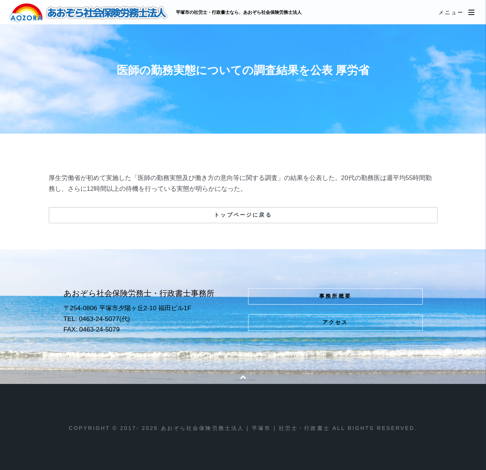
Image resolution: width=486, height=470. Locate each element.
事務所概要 (335, 296)
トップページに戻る (243, 215)
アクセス (335, 322)
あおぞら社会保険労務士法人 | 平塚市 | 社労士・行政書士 (89, 13)
